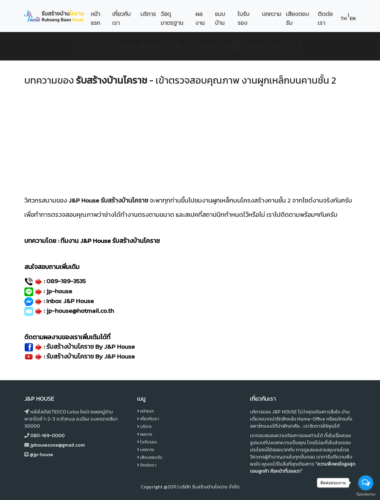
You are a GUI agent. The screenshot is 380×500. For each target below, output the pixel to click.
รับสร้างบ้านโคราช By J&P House (90, 356)
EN (353, 18)
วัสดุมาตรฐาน (172, 18)
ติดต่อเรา (325, 18)
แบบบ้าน (220, 18)
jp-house (59, 291)
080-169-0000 (47, 435)
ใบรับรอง (243, 18)
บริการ (148, 13)
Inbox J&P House (70, 300)
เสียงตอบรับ (297, 18)
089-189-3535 (66, 281)
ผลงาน (200, 18)
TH (344, 18)
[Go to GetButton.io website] (365, 494)
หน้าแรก (95, 18)
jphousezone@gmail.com (57, 444)
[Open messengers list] (365, 482)
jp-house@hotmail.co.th (80, 310)
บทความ (271, 13)
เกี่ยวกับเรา (121, 18)
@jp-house (41, 454)
